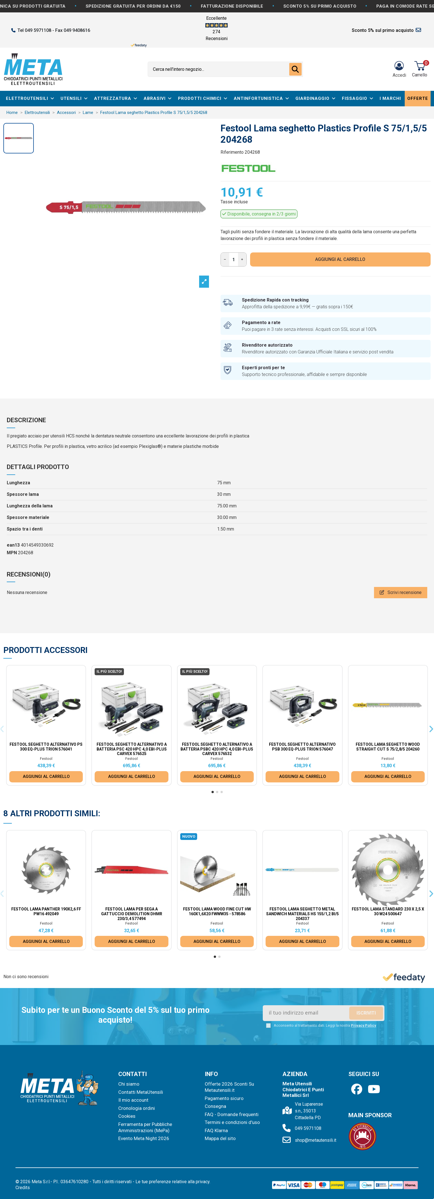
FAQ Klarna (216, 1130)
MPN (12, 552)
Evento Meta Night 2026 (143, 1138)
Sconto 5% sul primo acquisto (383, 30)
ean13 (13, 545)
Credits (22, 1187)
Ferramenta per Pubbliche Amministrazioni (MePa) (145, 1127)
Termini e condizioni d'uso (232, 1122)
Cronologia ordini (136, 1108)
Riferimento (232, 152)
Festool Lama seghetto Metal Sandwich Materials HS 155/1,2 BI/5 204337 (302, 914)
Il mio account (133, 1100)
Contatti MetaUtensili (140, 1092)
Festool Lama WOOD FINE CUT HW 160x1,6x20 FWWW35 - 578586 (217, 911)
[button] (213, 792)
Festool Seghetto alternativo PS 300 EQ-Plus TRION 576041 (46, 746)
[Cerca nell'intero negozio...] (295, 69)
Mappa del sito (220, 1138)
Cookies (126, 1116)
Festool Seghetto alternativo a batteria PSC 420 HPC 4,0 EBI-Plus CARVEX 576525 (132, 749)
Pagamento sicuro (224, 1098)
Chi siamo (128, 1084)
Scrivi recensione (401, 592)
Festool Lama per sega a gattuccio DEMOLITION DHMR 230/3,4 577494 (131, 914)
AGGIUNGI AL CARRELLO (340, 259)
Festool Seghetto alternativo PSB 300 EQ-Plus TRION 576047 (302, 746)
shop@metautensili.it (315, 1140)
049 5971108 (308, 1128)
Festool (46, 758)
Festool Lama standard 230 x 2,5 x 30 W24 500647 (388, 911)
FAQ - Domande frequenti (232, 1114)
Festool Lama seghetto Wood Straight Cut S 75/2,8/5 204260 (388, 746)
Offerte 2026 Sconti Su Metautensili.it (229, 1087)
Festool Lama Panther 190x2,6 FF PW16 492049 (46, 911)
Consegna (215, 1106)
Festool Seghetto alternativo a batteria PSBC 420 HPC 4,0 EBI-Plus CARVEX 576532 (217, 749)
